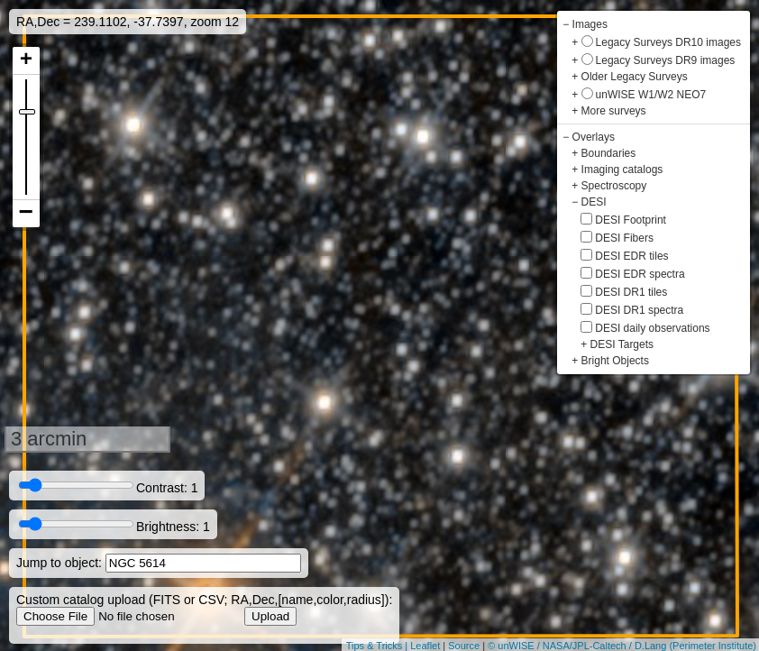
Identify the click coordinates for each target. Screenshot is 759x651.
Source (464, 645)
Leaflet (425, 645)
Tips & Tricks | (378, 645)
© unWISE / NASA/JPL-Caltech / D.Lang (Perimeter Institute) (622, 645)
